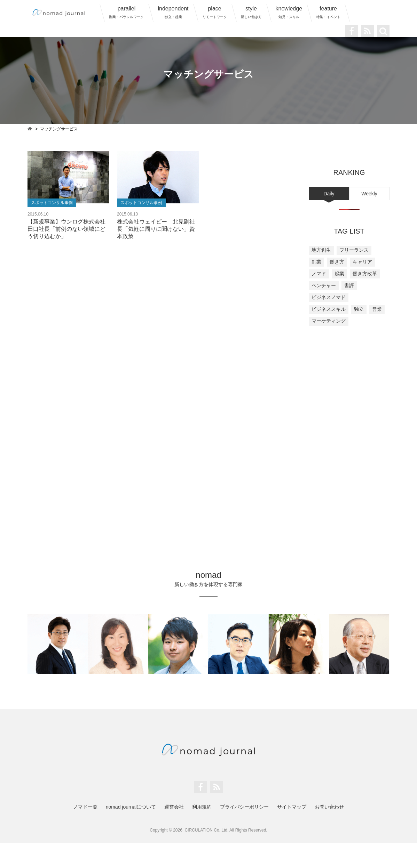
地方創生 (321, 250)
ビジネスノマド (329, 297)
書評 (349, 285)
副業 (316, 262)
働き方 (337, 262)
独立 (359, 309)
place (215, 12)
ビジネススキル (329, 309)
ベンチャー (324, 285)
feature (328, 12)
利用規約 (202, 807)
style (251, 12)
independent (173, 12)
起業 (339, 273)
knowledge (289, 12)
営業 (377, 309)
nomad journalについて (131, 807)
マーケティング (329, 321)
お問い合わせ (329, 807)
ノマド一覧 (85, 807)
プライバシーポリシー (244, 807)
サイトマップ (291, 807)
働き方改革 (365, 273)
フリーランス (354, 250)
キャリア (362, 262)
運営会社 (174, 807)
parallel (126, 12)
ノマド (319, 273)
